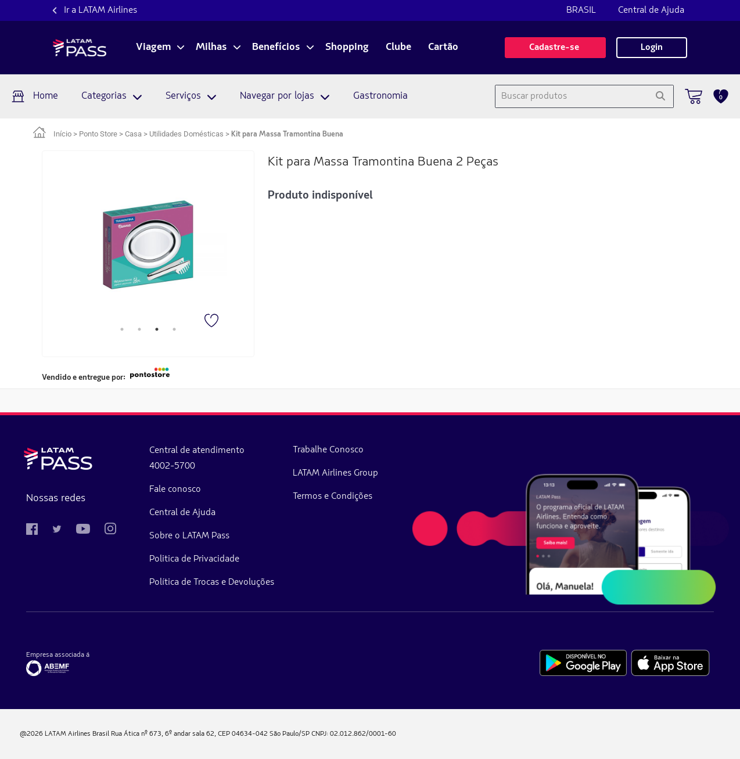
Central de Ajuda (651, 10)
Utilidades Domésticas (186, 134)
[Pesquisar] (660, 96)
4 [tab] (174, 329)
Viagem (153, 47)
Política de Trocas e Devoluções (211, 582)
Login (652, 47)
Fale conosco (175, 489)
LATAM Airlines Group (335, 473)
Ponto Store (98, 134)
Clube (398, 47)
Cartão (443, 47)
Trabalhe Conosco (328, 450)
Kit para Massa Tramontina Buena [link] (287, 134)
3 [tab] (157, 329)
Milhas (211, 47)
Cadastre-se (555, 47)
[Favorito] (212, 321)
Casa (133, 134)
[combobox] (571, 96)
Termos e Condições (332, 496)
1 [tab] (122, 329)
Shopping (347, 47)
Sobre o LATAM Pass (189, 536)
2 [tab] (139, 329)
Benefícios (276, 47)
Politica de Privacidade (194, 559)
